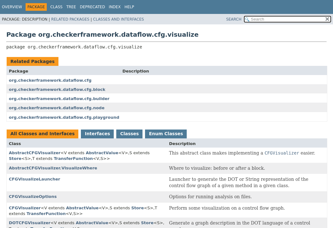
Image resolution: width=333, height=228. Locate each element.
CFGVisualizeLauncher (34, 179)
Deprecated (92, 7)
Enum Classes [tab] (166, 133)
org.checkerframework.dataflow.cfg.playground (64, 117)
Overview (12, 7)
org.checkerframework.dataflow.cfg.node (57, 107)
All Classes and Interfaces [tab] (42, 133)
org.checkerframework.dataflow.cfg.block (57, 89)
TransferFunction (73, 158)
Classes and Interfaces (118, 19)
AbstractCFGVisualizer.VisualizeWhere (53, 168)
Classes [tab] (129, 133)
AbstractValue (102, 152)
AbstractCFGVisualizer (34, 152)
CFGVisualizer (25, 208)
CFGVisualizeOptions (33, 196)
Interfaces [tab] (97, 133)
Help (129, 7)
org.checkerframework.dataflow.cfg (50, 80)
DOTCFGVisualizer (30, 222)
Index (115, 7)
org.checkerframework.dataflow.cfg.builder (59, 98)
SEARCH (234, 19)
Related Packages (70, 19)
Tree (71, 7)
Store (15, 158)
